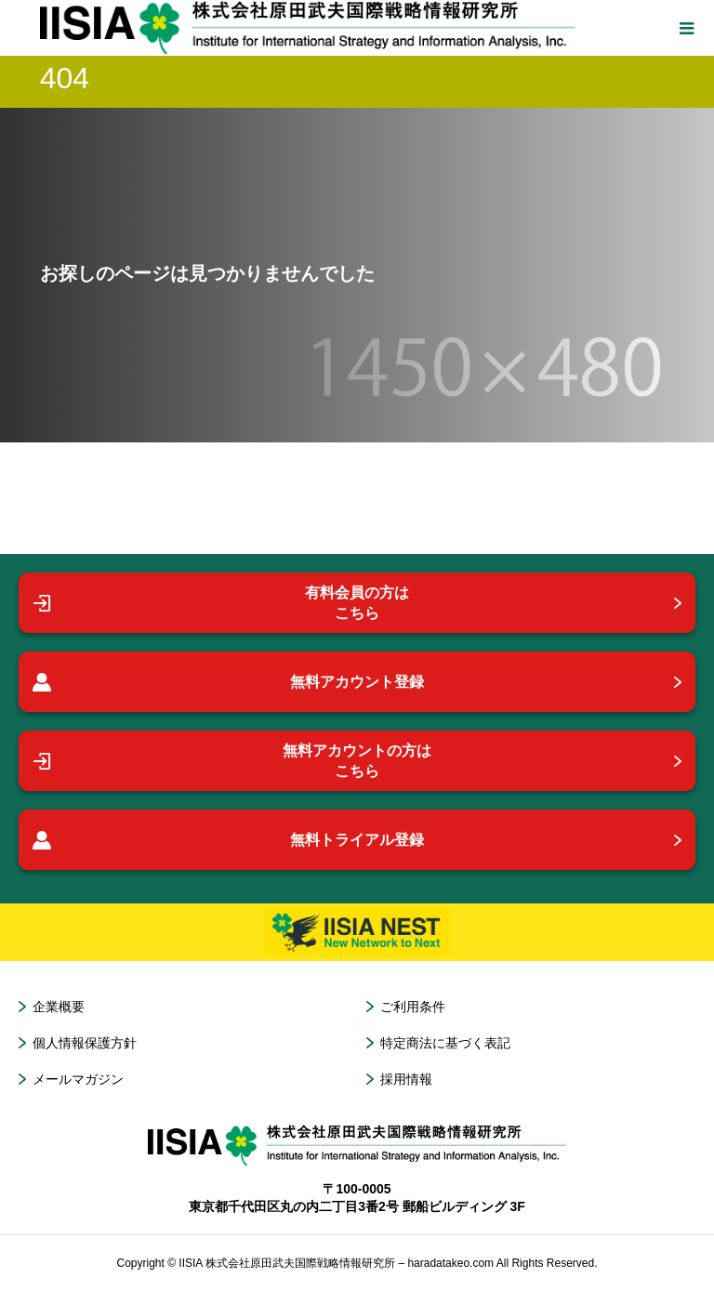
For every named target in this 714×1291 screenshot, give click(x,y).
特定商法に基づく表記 (445, 1042)
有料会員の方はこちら (221, 603)
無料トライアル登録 (228, 840)
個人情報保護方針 (85, 1042)
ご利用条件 (412, 1006)
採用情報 (406, 1079)
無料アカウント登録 (228, 682)
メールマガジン (78, 1079)
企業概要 (59, 1006)
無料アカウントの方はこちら (232, 761)
